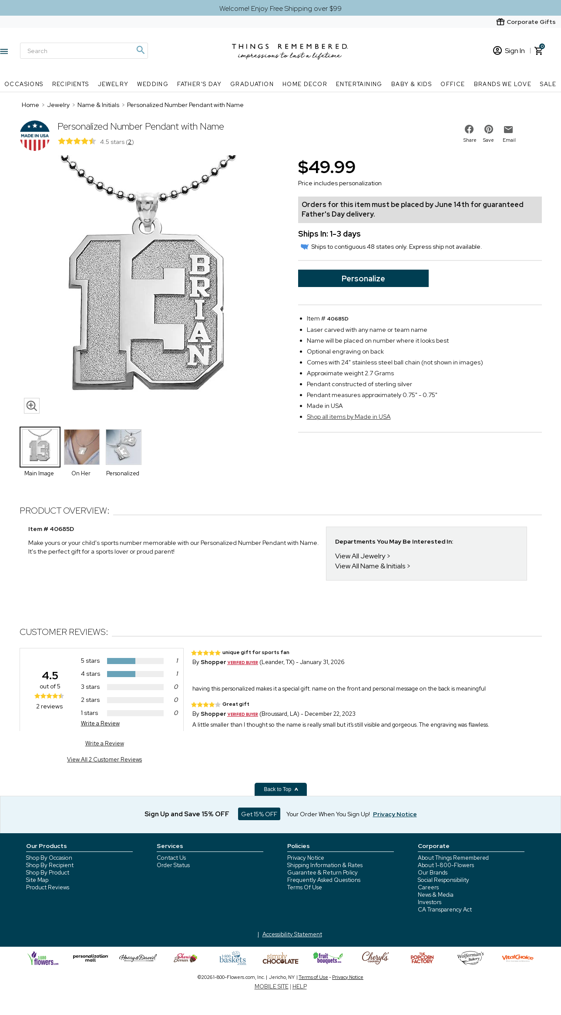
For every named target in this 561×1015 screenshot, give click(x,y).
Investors (429, 902)
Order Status (173, 865)
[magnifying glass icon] (32, 406)
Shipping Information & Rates (325, 865)
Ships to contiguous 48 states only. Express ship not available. (391, 246)
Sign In (509, 50)
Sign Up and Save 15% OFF (186, 814)
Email (509, 140)
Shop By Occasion (49, 857)
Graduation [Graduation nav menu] (252, 84)
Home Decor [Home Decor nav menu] (304, 84)
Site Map (37, 880)
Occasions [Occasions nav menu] (24, 84)
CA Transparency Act (445, 909)
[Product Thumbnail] (40, 447)
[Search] (84, 51)
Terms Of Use (304, 887)
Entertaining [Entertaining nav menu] (359, 84)
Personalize (363, 279)
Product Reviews (47, 887)
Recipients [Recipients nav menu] (70, 84)
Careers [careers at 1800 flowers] (428, 887)
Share (470, 140)
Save (488, 140)
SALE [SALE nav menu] (548, 84)
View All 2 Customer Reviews (104, 759)
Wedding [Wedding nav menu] (152, 84)
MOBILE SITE (272, 986)
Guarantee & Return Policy (322, 872)
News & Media (436, 894)
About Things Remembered (453, 857)
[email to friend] (508, 129)
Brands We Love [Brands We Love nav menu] (503, 84)
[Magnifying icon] (140, 50)
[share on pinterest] (488, 129)
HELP (299, 986)
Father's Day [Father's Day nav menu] (199, 84)
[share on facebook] (469, 129)
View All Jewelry (360, 556)
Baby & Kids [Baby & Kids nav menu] (411, 84)
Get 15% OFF (259, 814)
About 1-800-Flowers (446, 865)
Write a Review (100, 723)
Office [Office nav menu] (452, 84)
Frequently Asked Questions (323, 880)
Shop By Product (47, 872)
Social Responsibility (443, 880)
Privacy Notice (305, 857)
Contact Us (171, 857)
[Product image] (150, 286)
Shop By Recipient (50, 865)
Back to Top (281, 789)
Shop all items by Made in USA (349, 417)
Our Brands (432, 872)
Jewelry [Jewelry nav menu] (113, 84)
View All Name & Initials (370, 566)
